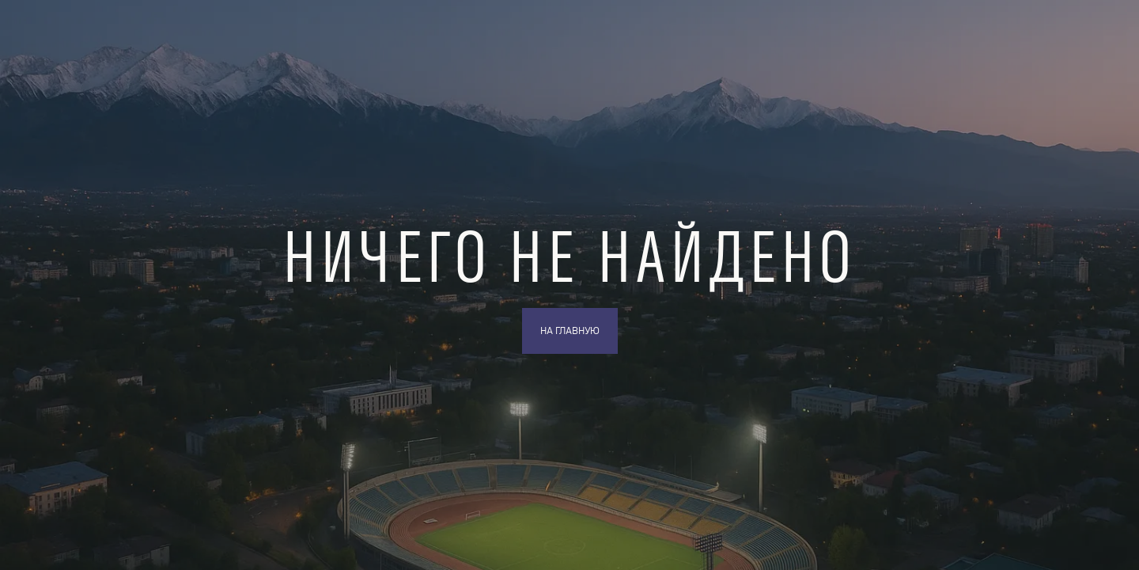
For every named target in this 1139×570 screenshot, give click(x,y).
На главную (570, 330)
